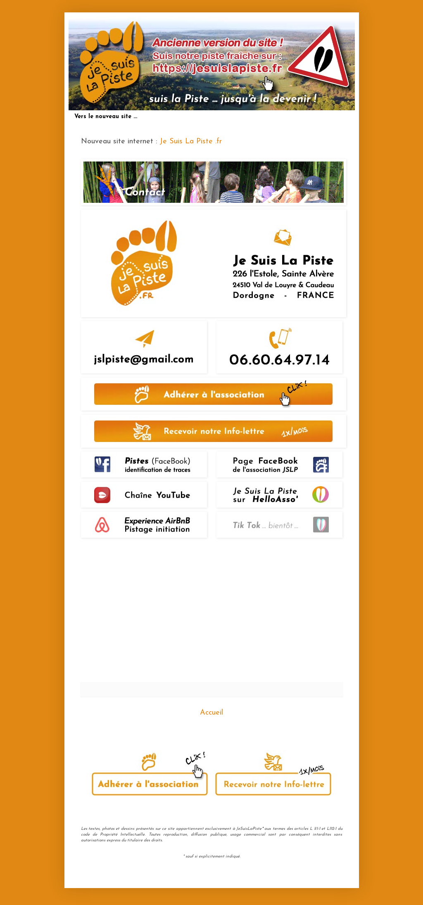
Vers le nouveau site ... (105, 117)
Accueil (211, 713)
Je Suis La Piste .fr (190, 141)
